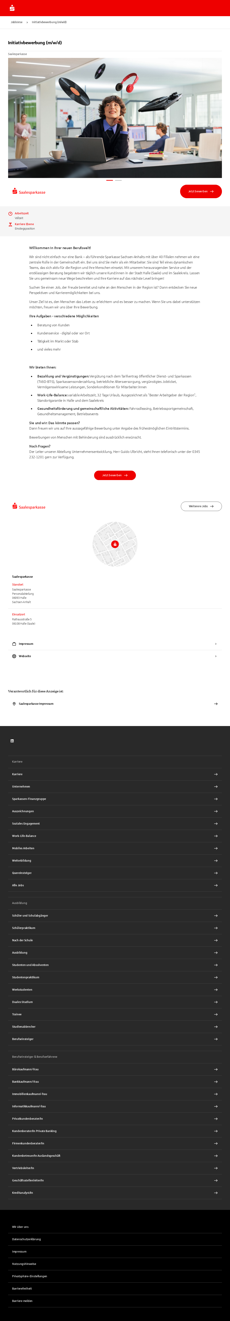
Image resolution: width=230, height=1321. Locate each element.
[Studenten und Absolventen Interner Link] (115, 965)
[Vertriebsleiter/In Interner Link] (115, 1168)
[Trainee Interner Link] (115, 1014)
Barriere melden (22, 1301)
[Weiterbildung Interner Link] (115, 861)
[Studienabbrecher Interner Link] (115, 1027)
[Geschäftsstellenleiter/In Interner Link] (115, 1180)
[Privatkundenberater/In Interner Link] (115, 1119)
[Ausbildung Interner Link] (115, 953)
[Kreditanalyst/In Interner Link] (115, 1193)
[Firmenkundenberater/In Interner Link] (115, 1143)
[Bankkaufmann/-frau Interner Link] (115, 1082)
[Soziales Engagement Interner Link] (115, 824)
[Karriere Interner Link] (115, 774)
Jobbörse (16, 22)
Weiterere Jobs (201, 506)
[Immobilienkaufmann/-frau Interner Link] (115, 1094)
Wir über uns (20, 1227)
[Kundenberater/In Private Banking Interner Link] (115, 1131)
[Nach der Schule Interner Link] (115, 940)
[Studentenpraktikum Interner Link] (115, 977)
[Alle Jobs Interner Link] (115, 885)
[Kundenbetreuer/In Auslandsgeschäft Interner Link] (115, 1156)
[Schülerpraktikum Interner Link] (115, 928)
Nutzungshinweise (24, 1264)
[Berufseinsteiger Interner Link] (115, 1039)
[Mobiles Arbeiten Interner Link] (115, 848)
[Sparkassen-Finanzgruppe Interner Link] (115, 799)
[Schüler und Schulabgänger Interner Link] (115, 916)
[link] (12, 741)
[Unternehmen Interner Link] (115, 787)
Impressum (19, 1251)
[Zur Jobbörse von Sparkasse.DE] (12, 8)
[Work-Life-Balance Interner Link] (115, 836)
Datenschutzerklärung (26, 1239)
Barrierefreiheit (22, 1288)
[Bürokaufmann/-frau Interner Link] (115, 1069)
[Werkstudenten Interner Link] (115, 990)
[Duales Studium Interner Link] (115, 1002)
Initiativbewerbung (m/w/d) (49, 22)
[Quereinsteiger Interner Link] (115, 873)
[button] (115, 1276)
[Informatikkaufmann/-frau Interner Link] (115, 1106)
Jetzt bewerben (201, 191)
